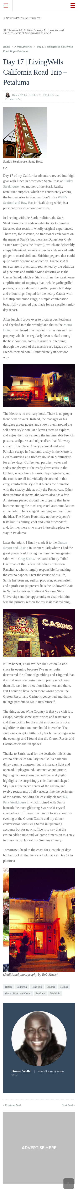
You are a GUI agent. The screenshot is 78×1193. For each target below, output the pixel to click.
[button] (6, 919)
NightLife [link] (55, 993)
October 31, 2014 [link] (38, 94)
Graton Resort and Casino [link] (18, 993)
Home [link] (6, 46)
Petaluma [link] (40, 993)
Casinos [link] (64, 986)
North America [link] (23, 46)
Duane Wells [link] (19, 94)
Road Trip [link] (37, 986)
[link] (33, 32)
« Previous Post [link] (12, 1105)
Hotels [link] (8, 986)
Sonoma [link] (51, 986)
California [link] (22, 986)
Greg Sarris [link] (26, 558)
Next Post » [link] (68, 1105)
